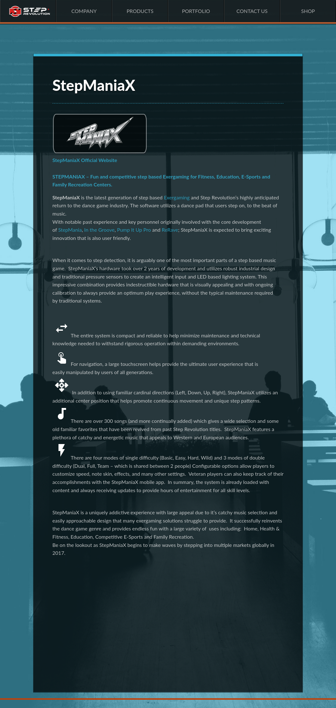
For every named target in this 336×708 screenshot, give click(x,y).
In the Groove (99, 230)
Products (139, 11)
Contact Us (252, 11)
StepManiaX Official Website (84, 160)
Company (84, 11)
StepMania (70, 230)
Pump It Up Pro (134, 230)
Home (28, 11)
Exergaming (176, 197)
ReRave (170, 230)
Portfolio (196, 11)
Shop (308, 11)
